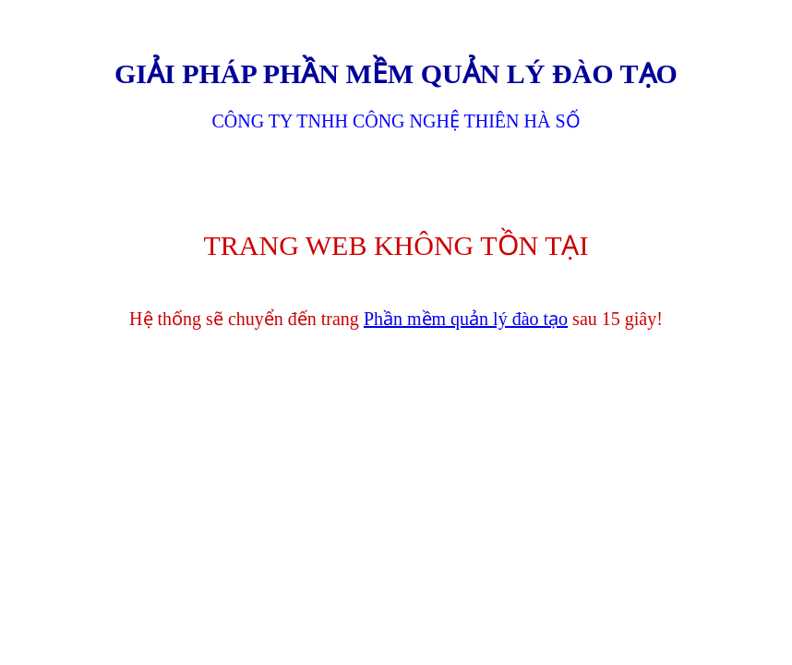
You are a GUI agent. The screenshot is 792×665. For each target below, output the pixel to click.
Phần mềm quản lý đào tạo (466, 318)
